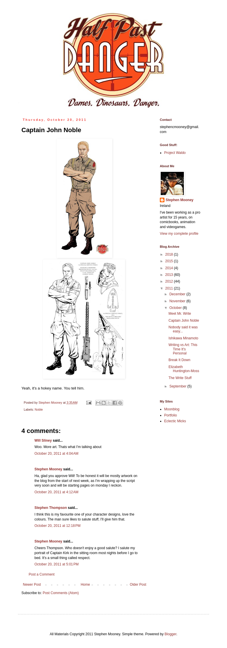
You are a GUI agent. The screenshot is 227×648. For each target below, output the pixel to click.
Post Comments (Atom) (61, 593)
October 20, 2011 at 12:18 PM (57, 526)
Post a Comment (41, 574)
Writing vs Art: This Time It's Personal (183, 349)
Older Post (138, 585)
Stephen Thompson (50, 508)
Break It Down (179, 360)
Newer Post (32, 585)
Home (85, 585)
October (176, 308)
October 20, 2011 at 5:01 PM (56, 564)
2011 (169, 288)
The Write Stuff (180, 378)
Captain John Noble (184, 320)
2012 (169, 281)
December (177, 294)
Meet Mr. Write (180, 314)
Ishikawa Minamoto (183, 338)
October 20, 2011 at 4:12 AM (56, 492)
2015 (169, 261)
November (177, 301)
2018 (169, 254)
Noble (39, 409)
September (178, 386)
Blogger (170, 634)
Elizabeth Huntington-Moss (184, 369)
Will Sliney (43, 440)
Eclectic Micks (175, 421)
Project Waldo (175, 153)
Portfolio (170, 415)
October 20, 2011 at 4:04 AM (56, 454)
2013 (169, 275)
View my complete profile (179, 234)
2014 (169, 268)
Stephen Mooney (48, 469)
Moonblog (172, 409)
